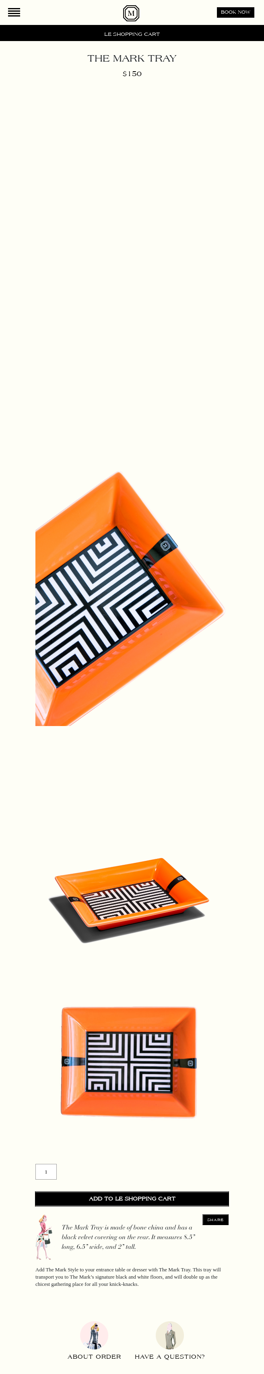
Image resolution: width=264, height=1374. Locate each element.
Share (215, 1219)
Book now (235, 12)
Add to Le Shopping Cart (132, 1199)
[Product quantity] (46, 1172)
